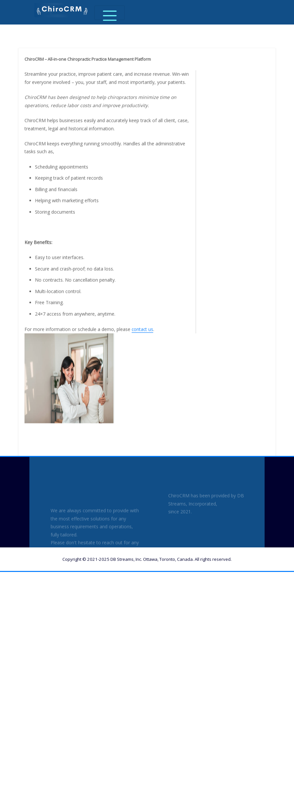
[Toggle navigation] (109, 13)
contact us (142, 376)
